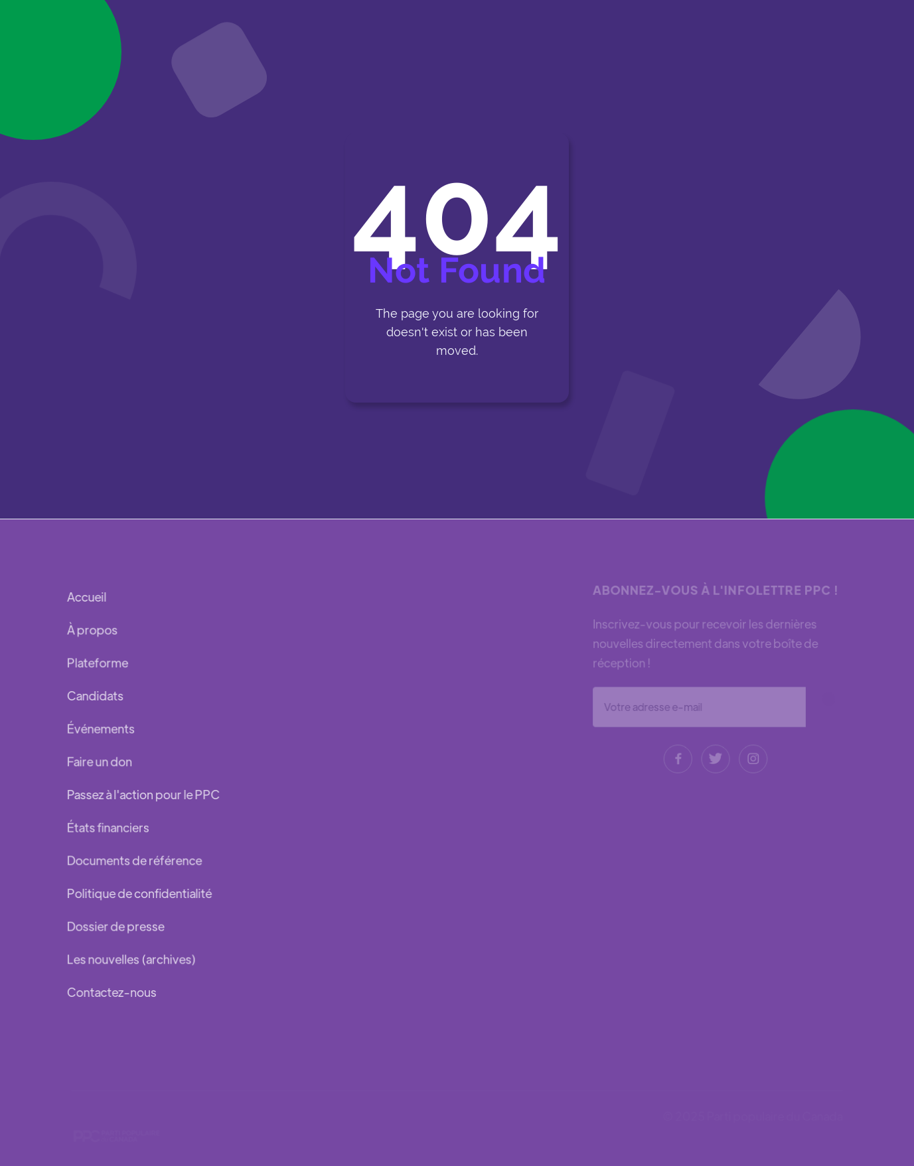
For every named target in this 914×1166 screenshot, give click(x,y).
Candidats (96, 696)
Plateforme (98, 663)
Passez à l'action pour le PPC (143, 794)
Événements (101, 729)
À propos (93, 631)
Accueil (87, 598)
